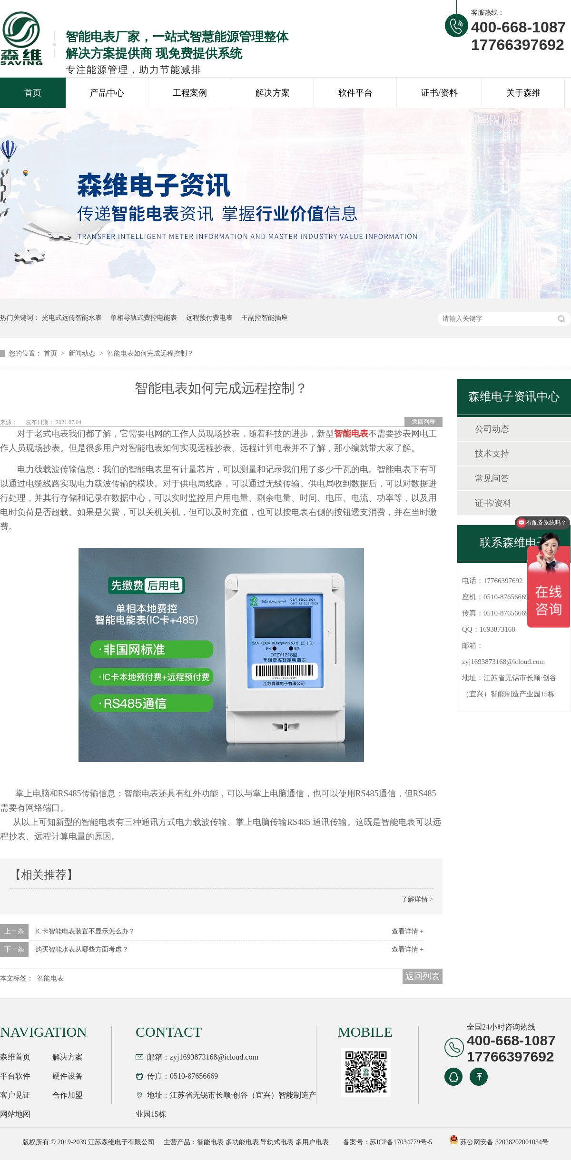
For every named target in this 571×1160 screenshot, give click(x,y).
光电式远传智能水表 (72, 317)
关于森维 (523, 93)
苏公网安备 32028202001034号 (499, 1142)
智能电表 (50, 978)
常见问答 (492, 478)
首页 (32, 93)
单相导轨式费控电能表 (143, 317)
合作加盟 (67, 1095)
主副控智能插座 (264, 317)
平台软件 (15, 1076)
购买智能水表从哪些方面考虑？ (81, 949)
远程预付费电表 (209, 317)
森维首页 (15, 1057)
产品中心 (107, 93)
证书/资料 (439, 93)
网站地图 (15, 1114)
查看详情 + (407, 931)
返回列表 (423, 421)
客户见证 (15, 1095)
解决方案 (273, 93)
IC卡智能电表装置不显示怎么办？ (85, 931)
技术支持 (492, 453)
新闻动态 (83, 353)
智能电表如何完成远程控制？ (150, 353)
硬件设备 (67, 1076)
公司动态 (492, 429)
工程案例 (190, 93)
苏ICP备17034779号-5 (401, 1142)
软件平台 (355, 93)
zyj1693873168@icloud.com (503, 661)
